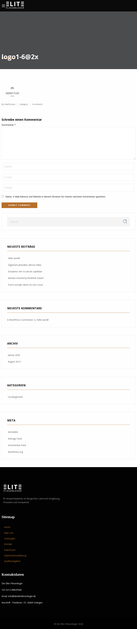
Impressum (9, 549)
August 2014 (14, 361)
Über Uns (8, 532)
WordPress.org (15, 451)
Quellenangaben (12, 561)
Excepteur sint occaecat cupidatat (25, 271)
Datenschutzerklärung (15, 555)
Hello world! (14, 258)
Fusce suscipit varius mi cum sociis (25, 284)
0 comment (37, 104)
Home (7, 527)
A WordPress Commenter (20, 319)
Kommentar (9, 124)
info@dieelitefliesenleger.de (22, 596)
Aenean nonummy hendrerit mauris (26, 278)
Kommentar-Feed (17, 445)
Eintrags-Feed (15, 438)
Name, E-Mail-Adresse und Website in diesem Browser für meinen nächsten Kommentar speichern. (55, 196)
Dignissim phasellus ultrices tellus (25, 264)
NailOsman (10, 104)
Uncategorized (15, 396)
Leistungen (9, 538)
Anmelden (13, 431)
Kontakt (8, 544)
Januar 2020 (14, 355)
